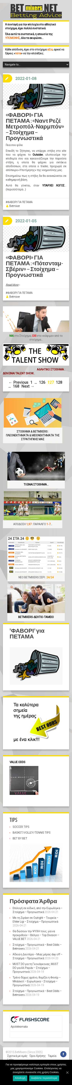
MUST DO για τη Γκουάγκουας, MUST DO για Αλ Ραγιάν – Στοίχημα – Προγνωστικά (35, 967)
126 (42, 382)
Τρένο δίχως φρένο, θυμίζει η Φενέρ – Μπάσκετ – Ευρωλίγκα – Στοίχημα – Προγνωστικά (37, 981)
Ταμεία (52, 1055)
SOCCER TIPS (21, 826)
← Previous (18, 382)
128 (59, 382)
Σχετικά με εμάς (17, 1055)
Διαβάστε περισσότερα (44, 1078)
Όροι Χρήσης (38, 1055)
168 (16, 386)
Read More (12, 284)
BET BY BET (20, 838)
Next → (27, 386)
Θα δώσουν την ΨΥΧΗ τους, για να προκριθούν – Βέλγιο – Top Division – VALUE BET (36, 935)
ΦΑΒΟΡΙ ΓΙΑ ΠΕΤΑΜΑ (20, 202)
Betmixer (14, 205)
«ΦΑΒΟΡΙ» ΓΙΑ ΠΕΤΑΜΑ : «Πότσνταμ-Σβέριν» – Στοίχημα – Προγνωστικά (34, 266)
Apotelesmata (19, 1026)
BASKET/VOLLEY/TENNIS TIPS (31, 832)
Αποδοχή (20, 1078)
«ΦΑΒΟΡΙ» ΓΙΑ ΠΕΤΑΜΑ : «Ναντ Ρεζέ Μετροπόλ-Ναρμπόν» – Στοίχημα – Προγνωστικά (35, 126)
